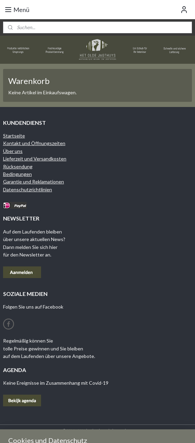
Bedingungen (17, 174)
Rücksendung (17, 166)
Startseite (14, 136)
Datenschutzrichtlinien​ (27, 189)
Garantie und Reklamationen (33, 181)
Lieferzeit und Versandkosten (34, 158)
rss (129, 430)
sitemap (117, 430)
